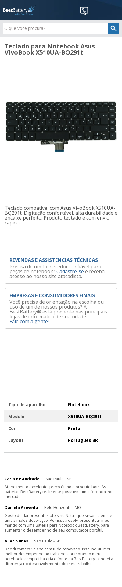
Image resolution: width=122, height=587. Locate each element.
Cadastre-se (70, 271)
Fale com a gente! (29, 321)
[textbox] (61, 28)
